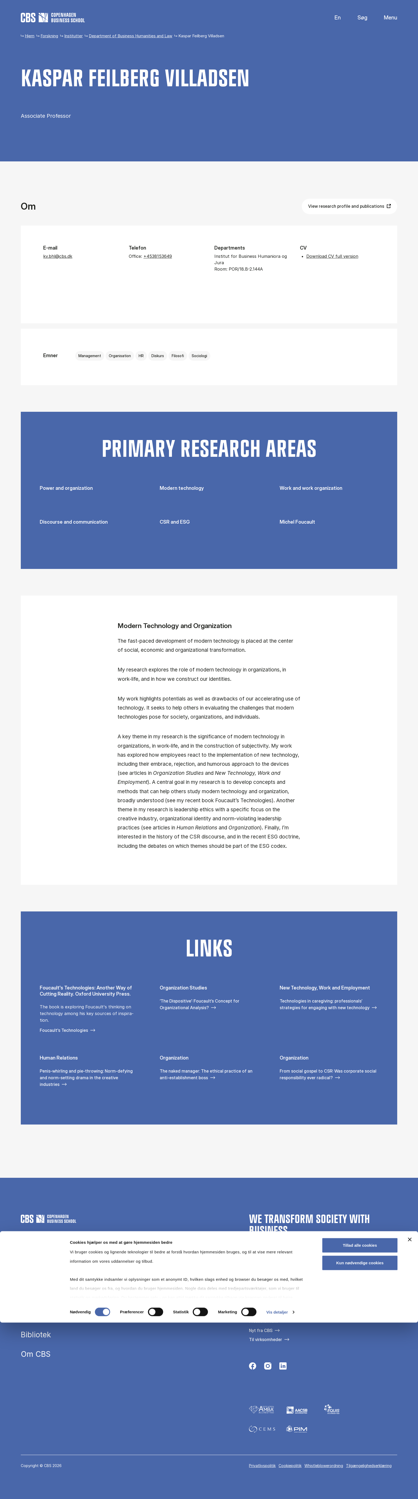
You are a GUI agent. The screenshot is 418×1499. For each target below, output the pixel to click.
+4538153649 (157, 256)
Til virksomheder (265, 1339)
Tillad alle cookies (360, 1422)
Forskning (49, 35)
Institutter (73, 35)
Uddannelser (43, 1276)
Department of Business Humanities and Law (130, 35)
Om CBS (36, 1354)
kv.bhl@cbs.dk (57, 256)
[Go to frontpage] (53, 17)
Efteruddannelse (50, 1296)
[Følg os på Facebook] (252, 1367)
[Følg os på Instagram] (267, 1367)
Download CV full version (332, 256)
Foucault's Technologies (64, 1030)
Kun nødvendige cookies (360, 1439)
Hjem (29, 35)
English (333, 18)
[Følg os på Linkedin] (283, 1367)
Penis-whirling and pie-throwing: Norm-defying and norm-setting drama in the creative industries (86, 1077)
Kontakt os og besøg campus (278, 1312)
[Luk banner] (410, 1416)
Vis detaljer (277, 1488)
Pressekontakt (263, 1321)
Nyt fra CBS (260, 1330)
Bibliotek (36, 1334)
